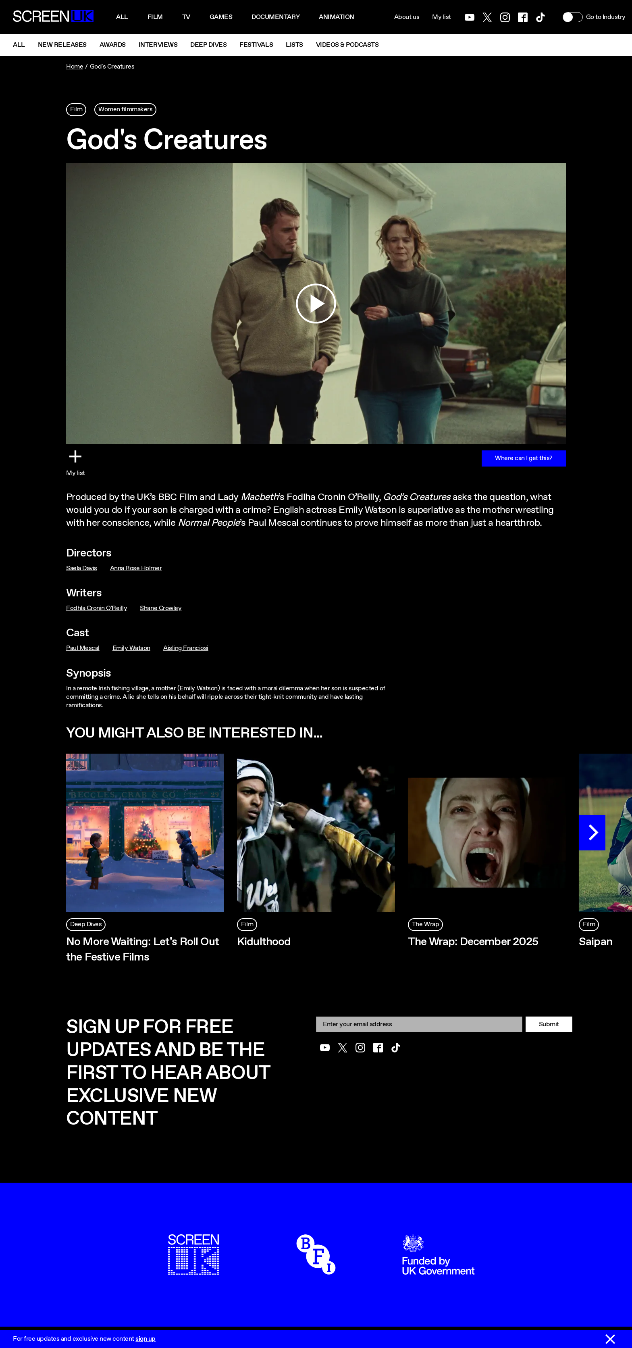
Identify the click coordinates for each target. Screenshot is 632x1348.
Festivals (256, 45)
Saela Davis (81, 568)
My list (441, 17)
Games (221, 17)
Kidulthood (264, 942)
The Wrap (425, 924)
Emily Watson (131, 648)
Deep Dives (208, 45)
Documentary (275, 17)
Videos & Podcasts (347, 45)
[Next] (592, 832)
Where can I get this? (524, 458)
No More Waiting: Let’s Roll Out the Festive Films (142, 949)
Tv (186, 17)
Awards (113, 45)
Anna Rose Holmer (136, 568)
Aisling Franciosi (185, 648)
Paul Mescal (83, 648)
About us (406, 17)
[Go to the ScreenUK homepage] (53, 17)
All (122, 17)
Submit (549, 1024)
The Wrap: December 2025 (473, 942)
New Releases (62, 45)
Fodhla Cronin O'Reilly (96, 608)
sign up (145, 1339)
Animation (336, 17)
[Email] (419, 1024)
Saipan (595, 942)
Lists (294, 45)
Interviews (158, 45)
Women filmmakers (125, 109)
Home (74, 67)
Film (155, 17)
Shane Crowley (160, 608)
